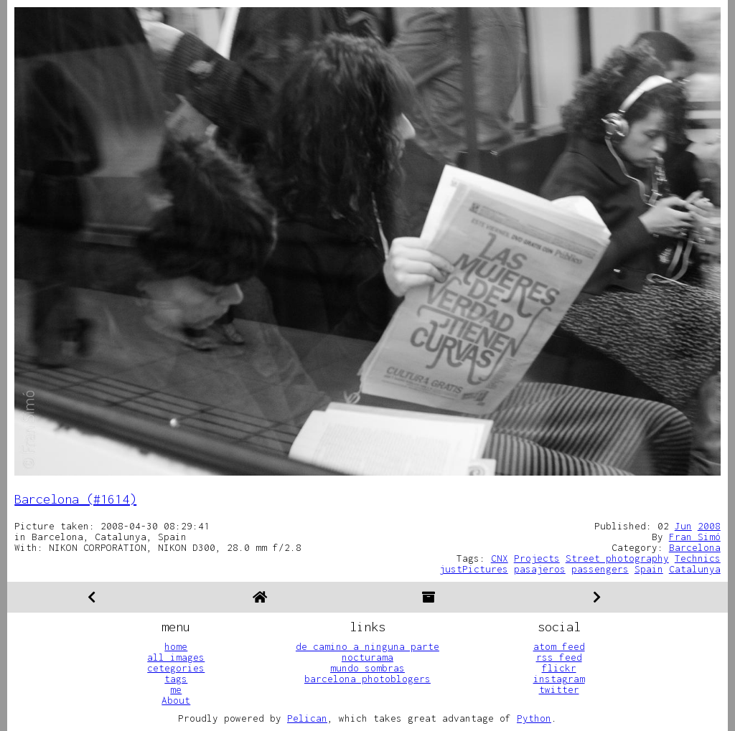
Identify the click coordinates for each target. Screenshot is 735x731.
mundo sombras (367, 668)
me (176, 689)
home (175, 646)
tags (175, 678)
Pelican (307, 718)
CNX (499, 558)
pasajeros (540, 569)
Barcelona (695, 547)
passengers (600, 569)
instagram (559, 678)
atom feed (559, 646)
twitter (559, 689)
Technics (698, 558)
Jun (683, 526)
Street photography (617, 558)
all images (176, 657)
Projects (537, 558)
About (175, 700)
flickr (559, 668)
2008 (709, 526)
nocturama (367, 657)
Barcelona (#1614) (75, 498)
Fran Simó (695, 536)
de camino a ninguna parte (367, 646)
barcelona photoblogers (367, 678)
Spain (649, 569)
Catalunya (695, 569)
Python (534, 718)
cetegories (176, 668)
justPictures (473, 569)
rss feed (559, 657)
